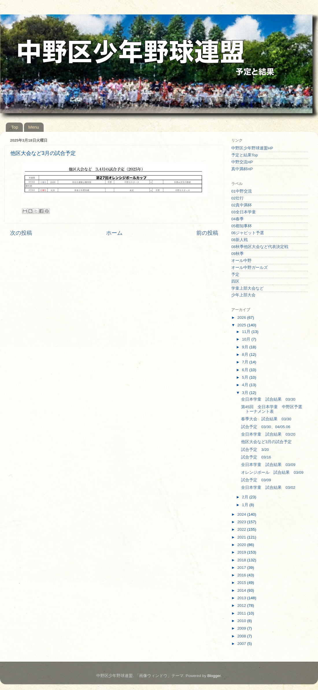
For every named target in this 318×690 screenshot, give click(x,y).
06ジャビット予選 (247, 233)
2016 (242, 575)
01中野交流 (241, 191)
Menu (33, 127)
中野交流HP (242, 162)
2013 (242, 598)
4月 (245, 385)
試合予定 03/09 (256, 480)
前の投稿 (207, 233)
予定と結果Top (244, 155)
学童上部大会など (247, 288)
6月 (245, 370)
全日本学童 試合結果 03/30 (268, 399)
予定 (235, 274)
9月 (245, 347)
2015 (242, 582)
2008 (242, 636)
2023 (242, 522)
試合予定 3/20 (255, 449)
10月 (247, 339)
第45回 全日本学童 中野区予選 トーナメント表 (273, 409)
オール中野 (241, 260)
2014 (242, 590)
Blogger (214, 676)
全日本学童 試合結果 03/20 (268, 434)
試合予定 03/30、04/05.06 (265, 427)
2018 (242, 560)
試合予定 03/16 (256, 457)
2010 (242, 621)
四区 (235, 281)
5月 (245, 377)
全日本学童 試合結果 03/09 (268, 465)
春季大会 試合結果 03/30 (266, 419)
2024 (242, 514)
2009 (242, 628)
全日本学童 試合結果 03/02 (268, 487)
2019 (242, 552)
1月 (245, 505)
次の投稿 (21, 233)
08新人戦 (239, 240)
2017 (242, 567)
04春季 (237, 219)
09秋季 (237, 253)
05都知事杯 (241, 226)
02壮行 (237, 198)
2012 (242, 605)
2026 (242, 317)
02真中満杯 (241, 205)
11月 (247, 332)
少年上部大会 (243, 295)
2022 (242, 529)
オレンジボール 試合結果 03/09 (272, 472)
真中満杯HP (242, 169)
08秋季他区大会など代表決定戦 (259, 247)
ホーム (114, 233)
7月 (245, 362)
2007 (242, 643)
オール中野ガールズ (249, 267)
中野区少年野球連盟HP (252, 148)
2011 (242, 613)
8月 (245, 354)
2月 (245, 497)
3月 (245, 393)
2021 (242, 537)
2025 (242, 325)
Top (14, 127)
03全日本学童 (243, 212)
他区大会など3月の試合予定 (266, 442)
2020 (242, 545)
